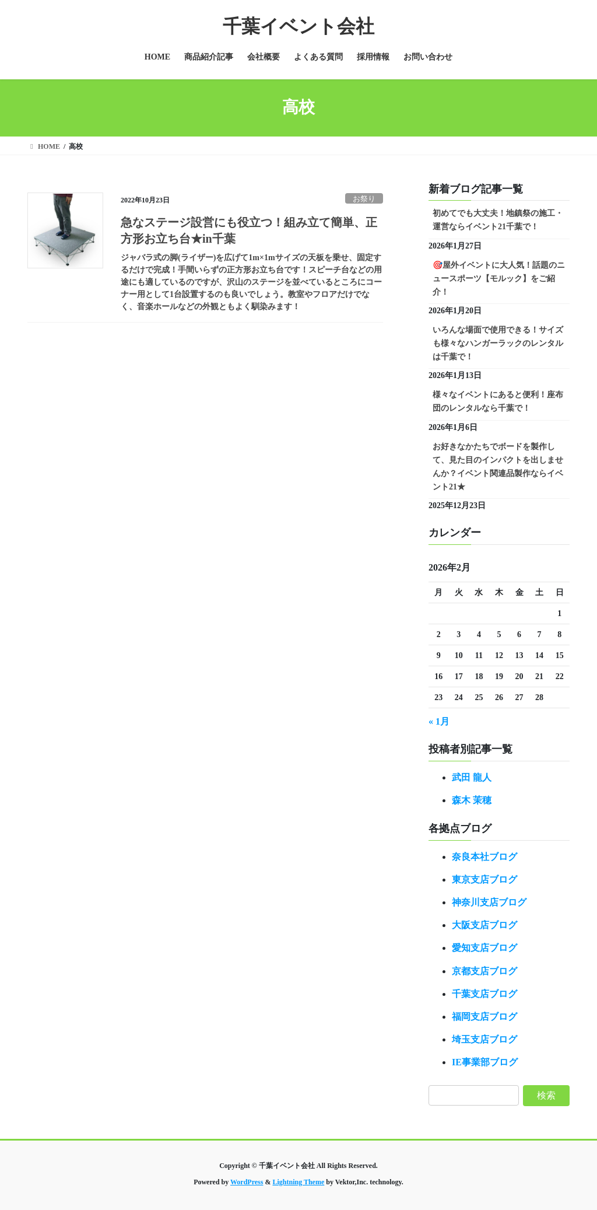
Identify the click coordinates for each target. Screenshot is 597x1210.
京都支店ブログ (484, 971)
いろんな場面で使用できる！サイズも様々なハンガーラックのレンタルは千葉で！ (498, 343)
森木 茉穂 (471, 800)
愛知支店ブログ (484, 948)
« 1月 (439, 721)
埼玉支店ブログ (484, 1039)
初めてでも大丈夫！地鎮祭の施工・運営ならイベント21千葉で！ (498, 220)
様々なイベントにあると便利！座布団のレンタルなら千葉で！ (498, 401)
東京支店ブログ (484, 879)
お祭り (364, 199)
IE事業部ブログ (485, 1062)
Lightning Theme (298, 1182)
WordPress (246, 1182)
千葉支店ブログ (484, 994)
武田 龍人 (471, 777)
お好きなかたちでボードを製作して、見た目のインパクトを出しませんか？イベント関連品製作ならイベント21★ (498, 466)
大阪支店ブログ (484, 925)
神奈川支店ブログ (489, 902)
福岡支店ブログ (484, 1017)
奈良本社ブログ (484, 857)
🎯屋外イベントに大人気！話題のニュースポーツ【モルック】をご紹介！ (499, 278)
